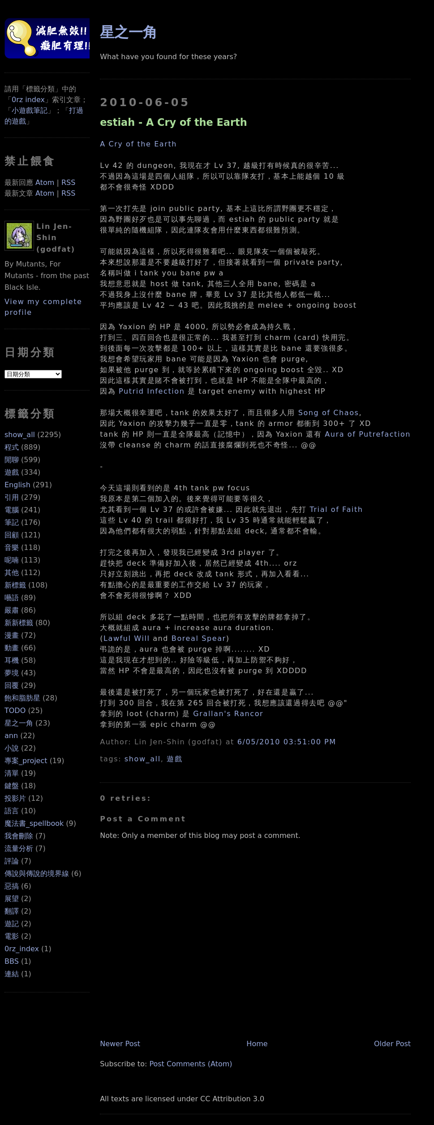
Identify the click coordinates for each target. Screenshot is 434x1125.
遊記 (11, 923)
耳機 (11, 660)
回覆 (11, 685)
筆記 (11, 522)
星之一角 (18, 723)
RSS (68, 182)
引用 (11, 497)
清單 (11, 773)
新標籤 (15, 585)
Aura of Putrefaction (368, 434)
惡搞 (11, 886)
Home (256, 1043)
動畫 (11, 648)
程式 (11, 447)
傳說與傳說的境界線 (36, 873)
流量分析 (18, 848)
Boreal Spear (199, 638)
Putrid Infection (152, 391)
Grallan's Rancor (228, 713)
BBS (11, 961)
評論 (11, 861)
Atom (44, 182)
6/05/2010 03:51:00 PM (286, 742)
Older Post (392, 1043)
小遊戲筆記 (29, 110)
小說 (11, 748)
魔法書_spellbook (34, 823)
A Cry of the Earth (138, 144)
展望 (11, 898)
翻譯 (11, 911)
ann (11, 735)
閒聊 (11, 459)
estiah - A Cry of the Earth (173, 122)
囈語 (11, 597)
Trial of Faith (336, 509)
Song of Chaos (328, 412)
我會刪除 (18, 836)
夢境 (11, 673)
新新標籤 (18, 622)
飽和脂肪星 (22, 698)
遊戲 (11, 472)
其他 (11, 572)
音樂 (11, 547)
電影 (11, 936)
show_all (19, 434)
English (17, 485)
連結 (11, 974)
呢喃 (11, 560)
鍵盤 (11, 785)
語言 (11, 811)
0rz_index (21, 949)
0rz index (28, 99)
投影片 (15, 798)
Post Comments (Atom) (190, 1064)
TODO (15, 710)
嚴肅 (11, 610)
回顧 (11, 535)
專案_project (25, 760)
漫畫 (11, 635)
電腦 (11, 510)
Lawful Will (126, 638)
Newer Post (120, 1043)
